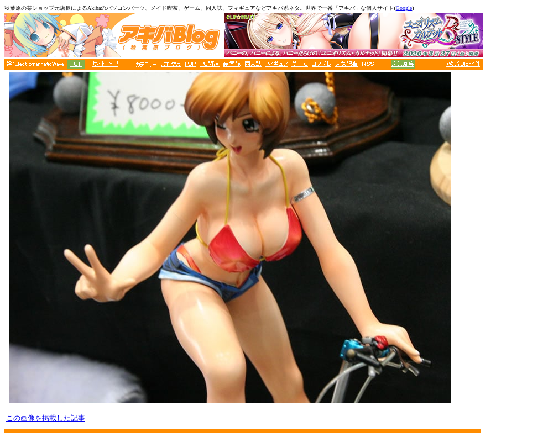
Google (404, 8)
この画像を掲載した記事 (45, 418)
